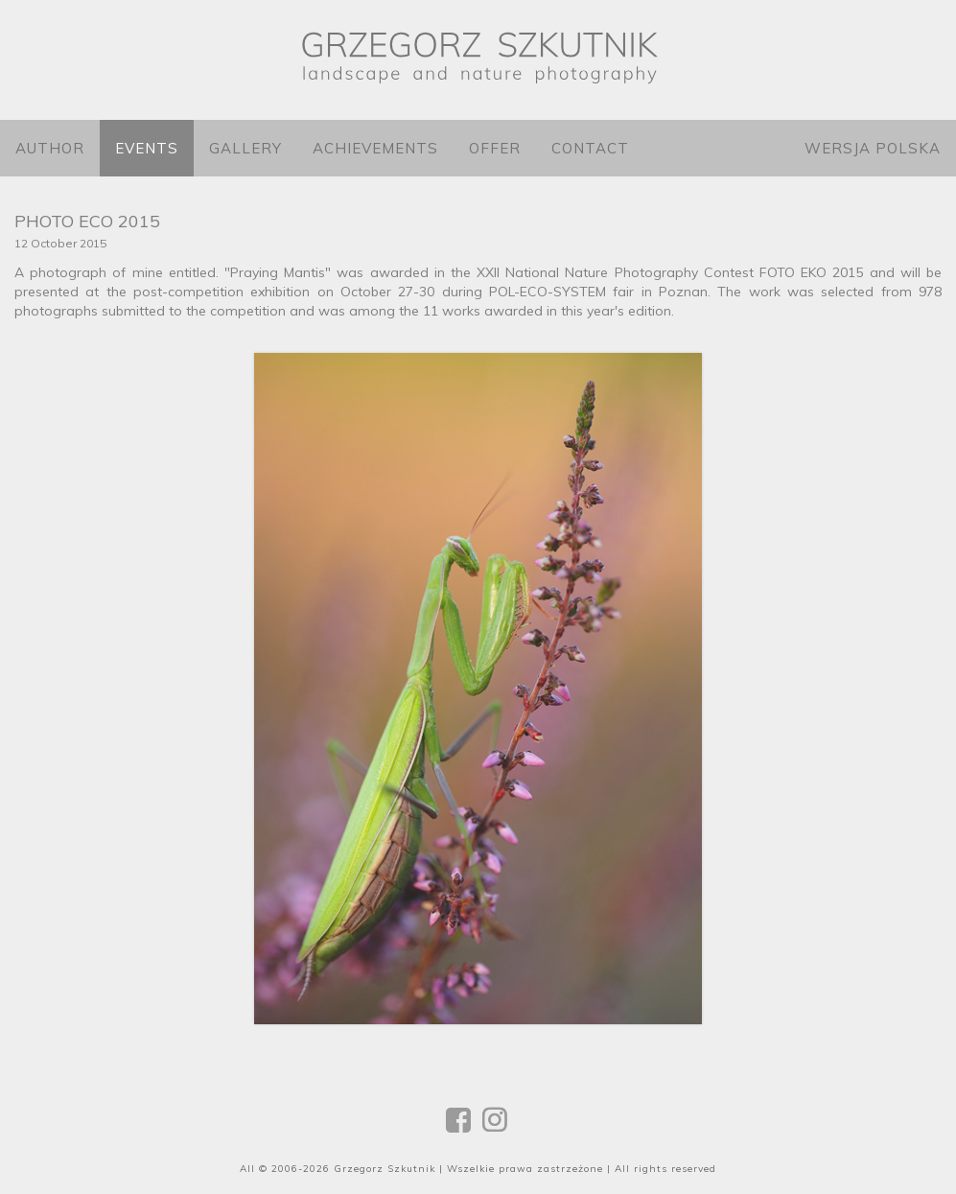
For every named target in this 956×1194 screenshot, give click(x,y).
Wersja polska (872, 148)
